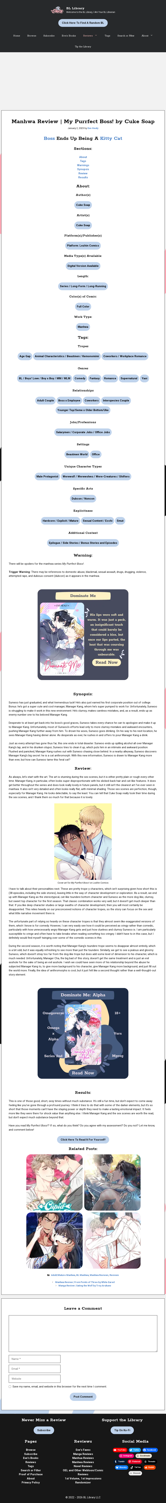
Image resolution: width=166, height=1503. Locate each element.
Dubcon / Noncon (83, 498)
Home (16, 35)
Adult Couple (45, 400)
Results (83, 177)
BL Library (75, 8)
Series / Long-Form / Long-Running (83, 286)
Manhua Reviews (83, 1458)
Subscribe (48, 35)
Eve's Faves (83, 1449)
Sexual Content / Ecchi (97, 520)
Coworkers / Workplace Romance (125, 356)
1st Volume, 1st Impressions (83, 1478)
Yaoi (144, 378)
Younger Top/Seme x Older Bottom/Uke (83, 410)
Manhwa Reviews (99, 1275)
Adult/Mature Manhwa (63, 1275)
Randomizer (83, 1482)
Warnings (83, 165)
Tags (107, 35)
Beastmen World (77, 454)
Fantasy (95, 378)
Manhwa (83, 326)
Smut (120, 520)
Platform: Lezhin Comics (83, 245)
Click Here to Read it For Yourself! (83, 1139)
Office (96, 454)
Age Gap (25, 356)
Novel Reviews (83, 1466)
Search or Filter (126, 35)
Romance (110, 378)
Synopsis (83, 169)
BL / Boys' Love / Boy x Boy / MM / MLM (44, 378)
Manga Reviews (83, 1454)
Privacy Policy (31, 1482)
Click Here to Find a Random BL (83, 22)
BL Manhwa (82, 1275)
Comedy (80, 378)
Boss (50, 138)
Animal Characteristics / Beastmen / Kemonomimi (67, 356)
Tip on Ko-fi (122, 1430)
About (149, 35)
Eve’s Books (69, 35)
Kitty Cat (111, 138)
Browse (31, 35)
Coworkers (92, 400)
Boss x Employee (69, 400)
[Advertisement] (83, 79)
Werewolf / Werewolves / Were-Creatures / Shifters (96, 476)
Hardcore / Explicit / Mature (60, 520)
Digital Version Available (83, 266)
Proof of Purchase (31, 1474)
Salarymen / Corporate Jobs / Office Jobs (83, 432)
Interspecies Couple (116, 400)
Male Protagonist (47, 476)
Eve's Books (30, 1458)
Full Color (83, 306)
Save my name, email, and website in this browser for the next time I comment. (60, 1386)
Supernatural (129, 378)
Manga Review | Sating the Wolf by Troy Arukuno (84, 1285)
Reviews (92, 35)
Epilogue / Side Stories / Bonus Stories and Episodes (83, 543)
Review (83, 173)
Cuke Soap (83, 205)
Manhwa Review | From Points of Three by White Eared (85, 1282)
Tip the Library (83, 46)
